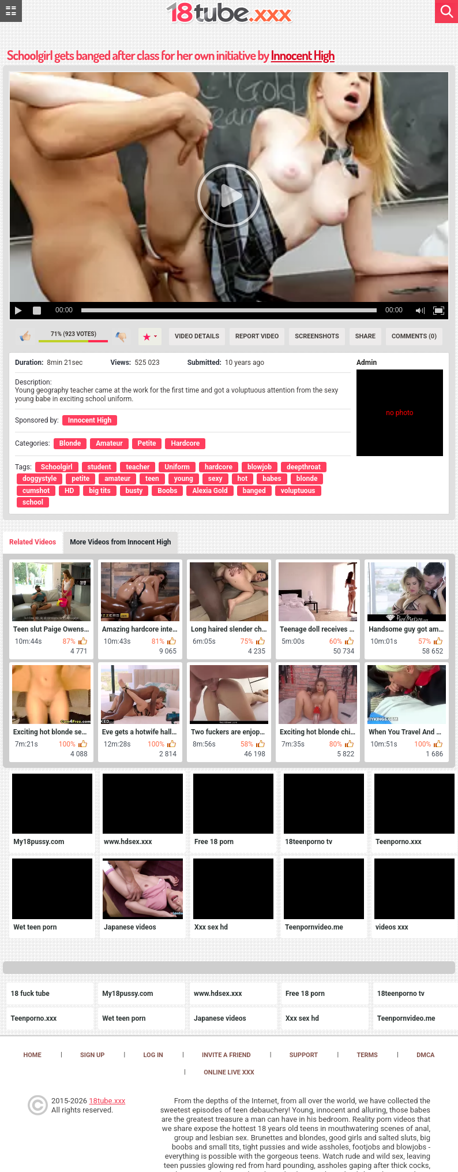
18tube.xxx (107, 1100)
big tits (99, 491)
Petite (147, 443)
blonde (307, 479)
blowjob (259, 467)
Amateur (109, 443)
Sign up (92, 1055)
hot (243, 479)
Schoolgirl (57, 467)
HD (69, 491)
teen (152, 479)
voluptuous (298, 491)
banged (254, 491)
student (99, 467)
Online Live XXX (229, 1072)
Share (365, 336)
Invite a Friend (226, 1055)
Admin (366, 363)
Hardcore (185, 443)
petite (80, 479)
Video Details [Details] (197, 336)
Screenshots (317, 336)
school (32, 502)
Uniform (177, 467)
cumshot (36, 491)
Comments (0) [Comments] (414, 336)
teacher (137, 467)
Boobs (167, 491)
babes (271, 479)
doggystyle (39, 479)
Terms (366, 1055)
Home (33, 1055)
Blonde (70, 443)
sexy (215, 479)
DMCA (425, 1055)
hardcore (218, 467)
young (183, 479)
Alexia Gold (209, 491)
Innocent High (303, 55)
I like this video (25, 336)
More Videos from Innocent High (120, 542)
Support (304, 1055)
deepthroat (304, 467)
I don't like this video (121, 336)
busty (134, 491)
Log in (153, 1055)
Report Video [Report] (257, 336)
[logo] (229, 13)
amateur (117, 479)
